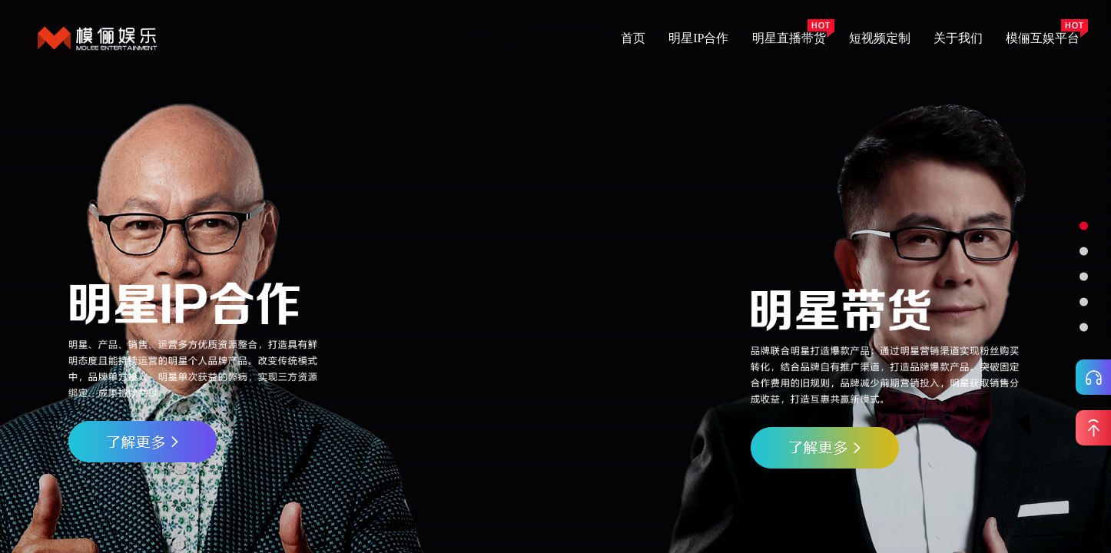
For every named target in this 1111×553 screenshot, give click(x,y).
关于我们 (958, 38)
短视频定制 (879, 38)
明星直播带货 (789, 38)
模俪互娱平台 (1042, 38)
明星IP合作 (698, 38)
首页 (633, 38)
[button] (1083, 226)
